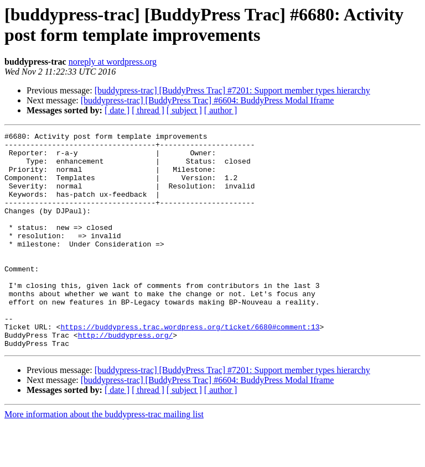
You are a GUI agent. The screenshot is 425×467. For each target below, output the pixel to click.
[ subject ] (184, 110)
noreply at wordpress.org (113, 61)
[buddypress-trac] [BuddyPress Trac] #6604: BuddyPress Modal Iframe (207, 100)
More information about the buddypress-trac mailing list (104, 457)
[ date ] (117, 110)
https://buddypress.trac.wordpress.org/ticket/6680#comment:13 (189, 366)
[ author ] (220, 110)
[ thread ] (148, 110)
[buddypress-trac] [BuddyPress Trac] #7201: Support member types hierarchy (232, 90)
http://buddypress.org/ (125, 376)
